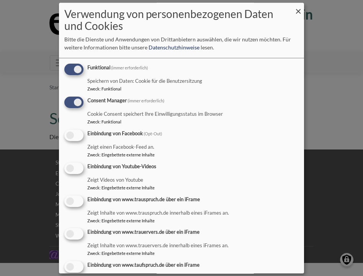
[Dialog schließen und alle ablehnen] (298, 7)
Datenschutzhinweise (174, 47)
